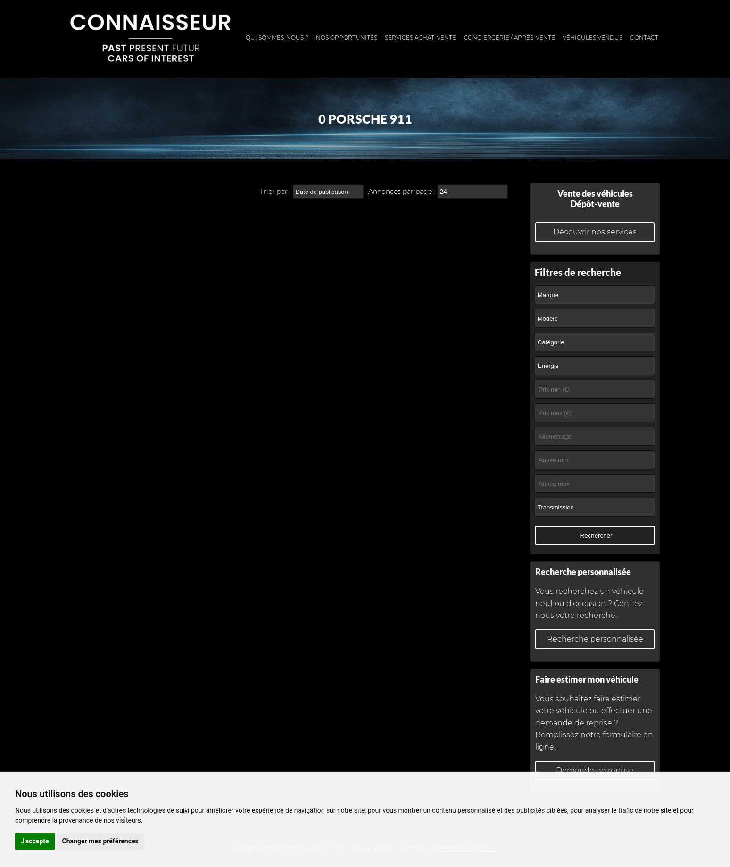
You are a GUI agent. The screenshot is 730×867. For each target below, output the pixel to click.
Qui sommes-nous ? (277, 37)
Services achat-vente (420, 37)
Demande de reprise (595, 770)
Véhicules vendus (592, 37)
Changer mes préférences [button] (100, 841)
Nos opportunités (346, 37)
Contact (644, 37)
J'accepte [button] (35, 841)
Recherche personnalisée (595, 638)
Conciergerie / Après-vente (509, 37)
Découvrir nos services (595, 231)
